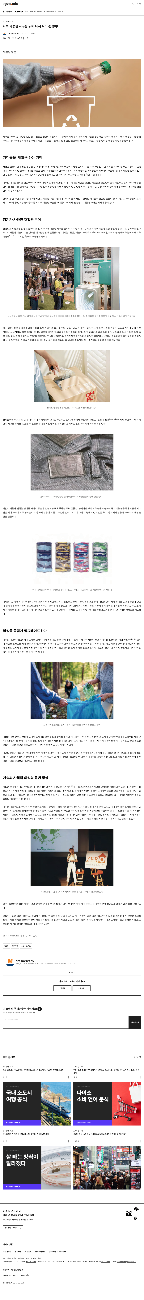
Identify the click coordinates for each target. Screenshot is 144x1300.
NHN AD (8, 1244)
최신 (26, 11)
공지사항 (18, 1251)
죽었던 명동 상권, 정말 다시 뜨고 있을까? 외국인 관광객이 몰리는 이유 (99, 1134)
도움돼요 (62, 988)
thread (16, 1275)
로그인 (139, 4)
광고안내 (62, 1251)
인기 (31, 11)
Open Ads (10, 4)
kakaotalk (25, 1275)
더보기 (137, 1057)
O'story (19, 11)
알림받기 (72, 973)
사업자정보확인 (31, 1262)
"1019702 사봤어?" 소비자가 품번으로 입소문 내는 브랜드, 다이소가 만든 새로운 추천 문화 (106, 1071)
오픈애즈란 (7, 1251)
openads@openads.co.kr (126, 1262)
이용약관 (6, 1270)
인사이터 (38, 11)
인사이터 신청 (40, 1251)
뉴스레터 (52, 1251)
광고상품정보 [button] (49, 11)
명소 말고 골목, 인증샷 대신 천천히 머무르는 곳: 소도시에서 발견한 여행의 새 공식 (33, 1070)
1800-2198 (105, 1262)
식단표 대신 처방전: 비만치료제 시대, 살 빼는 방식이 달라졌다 (26, 1134)
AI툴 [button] (59, 11)
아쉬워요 (81, 988)
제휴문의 (28, 1251)
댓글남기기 (135, 1022)
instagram (7, 1275)
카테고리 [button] (8, 11)
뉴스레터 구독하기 (13, 1228)
